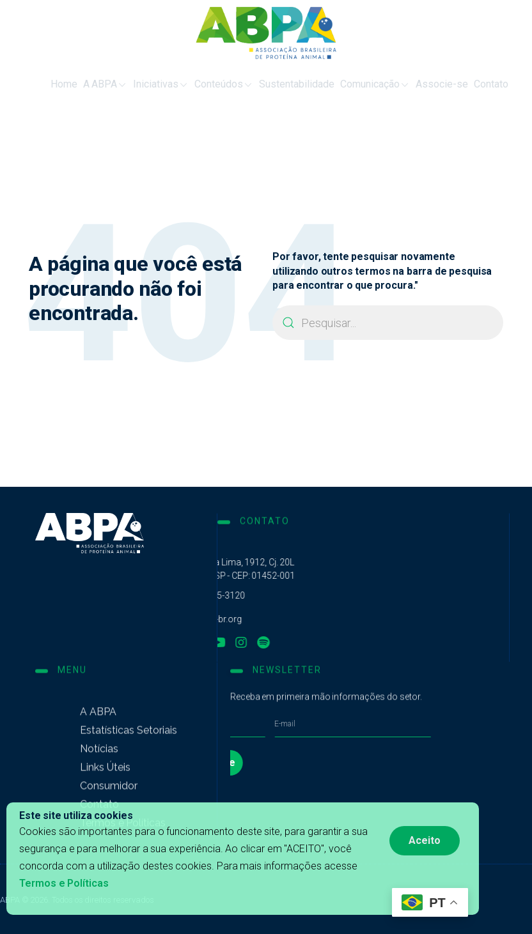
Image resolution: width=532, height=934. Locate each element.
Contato (477, 84)
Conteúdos (210, 84)
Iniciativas (147, 84)
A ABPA (92, 84)
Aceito (425, 840)
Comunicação (361, 84)
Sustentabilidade (283, 84)
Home (50, 84)
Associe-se (428, 84)
